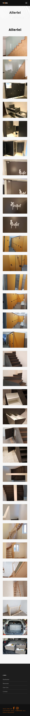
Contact (5, 691)
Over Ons (5, 687)
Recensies (6, 683)
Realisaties (6, 679)
